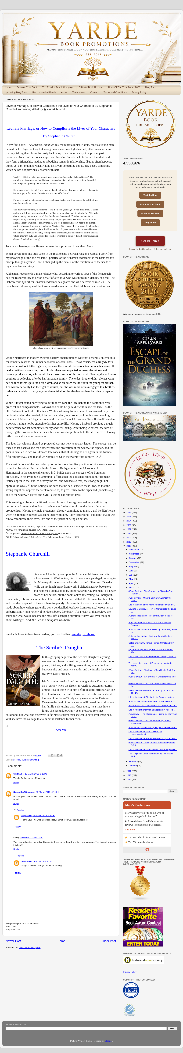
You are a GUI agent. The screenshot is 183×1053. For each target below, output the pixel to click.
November (134, 554)
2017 (129, 771)
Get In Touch (150, 241)
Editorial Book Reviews (91, 87)
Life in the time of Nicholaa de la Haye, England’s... (153, 749)
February (133, 761)
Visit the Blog (150, 195)
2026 (129, 512)
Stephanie (18, 774)
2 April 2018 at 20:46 (42, 861)
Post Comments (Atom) (30, 947)
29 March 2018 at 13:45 (36, 774)
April (131, 583)
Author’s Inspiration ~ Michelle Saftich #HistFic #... (152, 701)
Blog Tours (151, 87)
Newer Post (13, 941)
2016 (129, 775)
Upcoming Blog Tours (16, 92)
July (131, 571)
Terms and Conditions (115, 92)
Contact (94, 92)
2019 (129, 542)
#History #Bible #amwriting (26, 760)
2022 (129, 529)
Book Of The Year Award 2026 (124, 87)
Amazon (61, 729)
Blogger (108, 1041)
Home (8, 87)
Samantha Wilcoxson (24, 792)
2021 (129, 533)
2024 (129, 521)
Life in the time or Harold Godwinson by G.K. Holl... (153, 738)
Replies (20, 810)
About (64, 92)
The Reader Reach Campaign (58, 87)
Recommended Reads (44, 92)
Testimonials (79, 92)
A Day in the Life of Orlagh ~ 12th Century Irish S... (153, 705)
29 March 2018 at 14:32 (43, 815)
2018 (129, 546)
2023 (129, 525)
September (134, 562)
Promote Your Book (27, 87)
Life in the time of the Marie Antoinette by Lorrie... (152, 605)
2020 (129, 537)
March (132, 587)
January (133, 765)
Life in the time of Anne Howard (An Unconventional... (145, 732)
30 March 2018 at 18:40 (31, 837)
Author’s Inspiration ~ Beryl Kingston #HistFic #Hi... (153, 727)
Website (76, 634)
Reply (16, 782)
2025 (129, 516)
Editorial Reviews (150, 213)
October (133, 558)
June (131, 575)
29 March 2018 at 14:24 (47, 792)
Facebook (89, 634)
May (131, 579)
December (134, 549)
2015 (129, 779)
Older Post (109, 941)
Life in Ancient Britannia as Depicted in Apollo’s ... (152, 710)
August (132, 566)
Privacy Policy (139, 92)
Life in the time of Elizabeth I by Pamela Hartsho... (152, 697)
